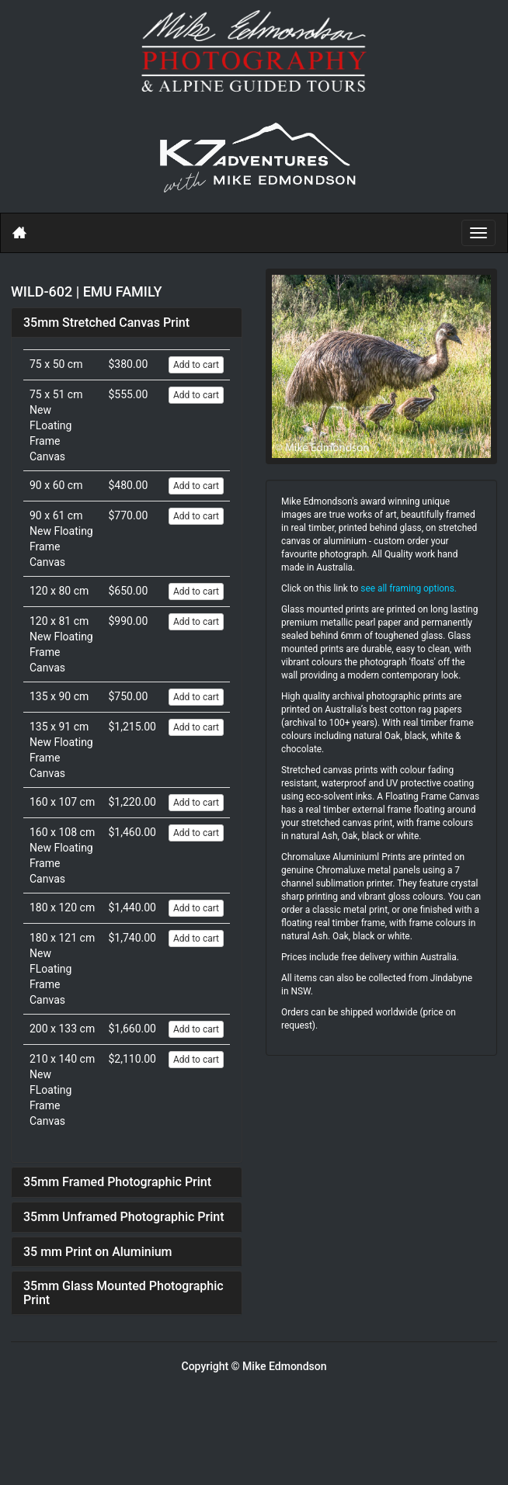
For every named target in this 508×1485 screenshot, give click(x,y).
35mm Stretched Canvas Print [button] (106, 322)
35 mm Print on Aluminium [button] (97, 1251)
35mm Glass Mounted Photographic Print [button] (123, 1293)
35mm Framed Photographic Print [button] (117, 1181)
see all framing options (407, 588)
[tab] (127, 323)
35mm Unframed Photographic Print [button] (123, 1216)
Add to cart (196, 364)
